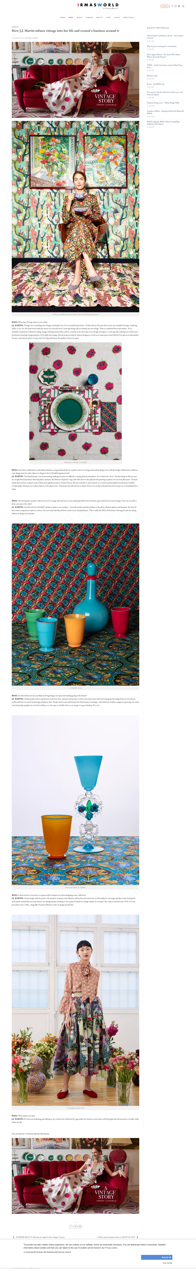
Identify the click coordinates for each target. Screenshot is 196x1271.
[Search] (183, 6)
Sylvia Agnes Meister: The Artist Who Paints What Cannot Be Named (163, 55)
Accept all (166, 1257)
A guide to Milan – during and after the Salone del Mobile (165, 112)
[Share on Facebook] (71, 1227)
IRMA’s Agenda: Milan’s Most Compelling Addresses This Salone (163, 122)
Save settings (167, 1263)
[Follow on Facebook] (172, 6)
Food (108, 17)
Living (117, 17)
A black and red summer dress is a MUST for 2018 (118, 1237)
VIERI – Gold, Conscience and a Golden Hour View (164, 66)
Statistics (40, 1252)
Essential (29, 1252)
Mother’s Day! (152, 75)
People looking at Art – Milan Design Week (163, 103)
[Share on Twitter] (76, 1227)
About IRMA (129, 17)
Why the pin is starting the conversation (161, 46)
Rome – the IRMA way (156, 84)
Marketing (50, 1252)
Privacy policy (111, 1248)
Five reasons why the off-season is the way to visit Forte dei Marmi (165, 93)
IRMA (36, 38)
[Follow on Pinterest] (179, 6)
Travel (79, 17)
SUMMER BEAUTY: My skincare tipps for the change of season (38, 1237)
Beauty (99, 17)
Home (62, 17)
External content (64, 1252)
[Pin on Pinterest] (80, 1227)
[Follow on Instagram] (175, 6)
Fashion (89, 17)
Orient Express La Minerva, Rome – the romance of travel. (165, 36)
